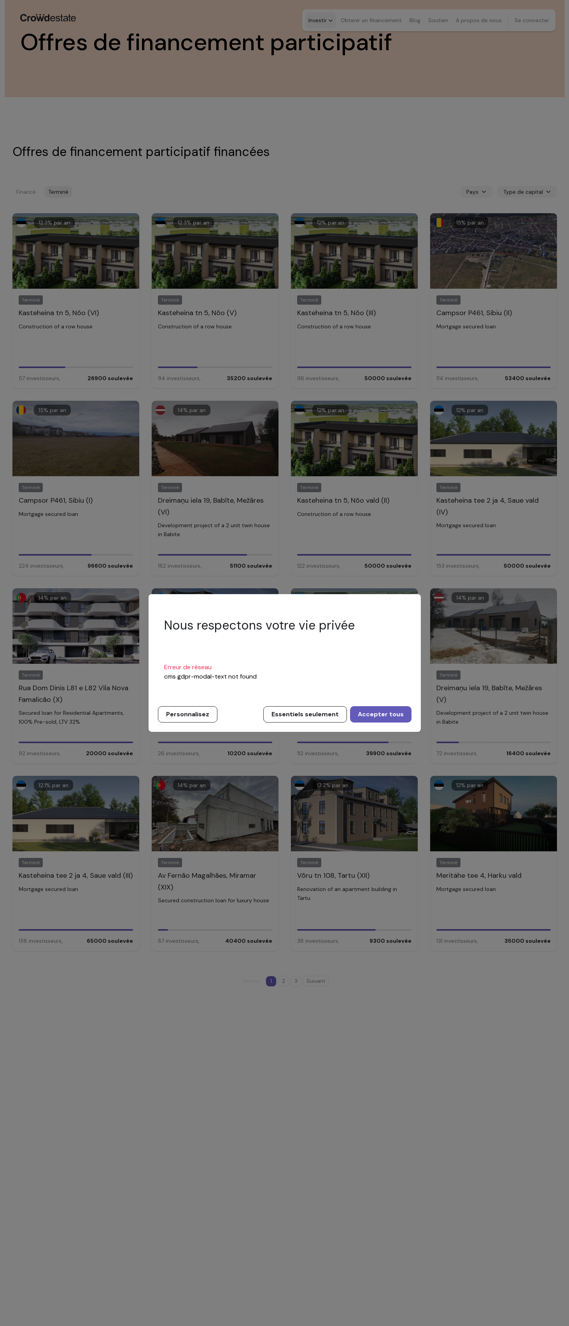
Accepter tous (381, 714)
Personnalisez (187, 714)
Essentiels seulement (305, 714)
